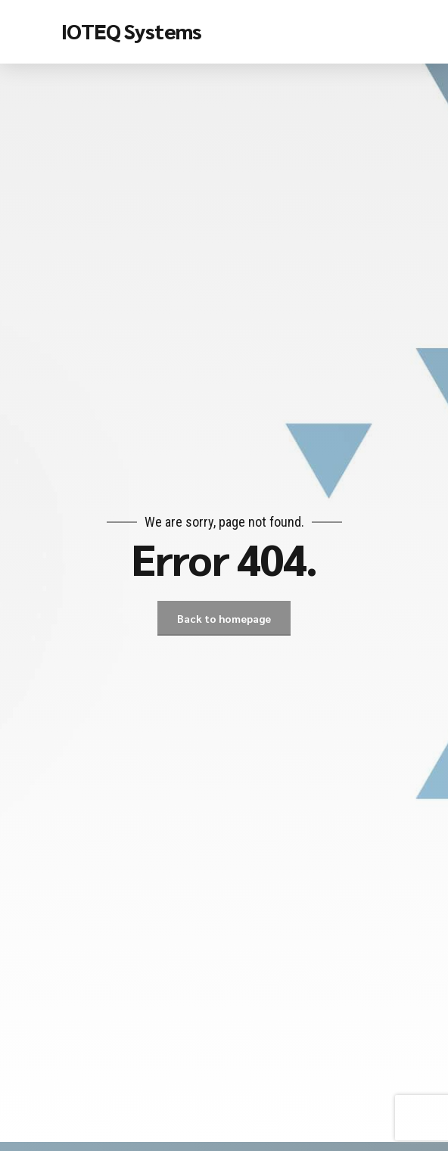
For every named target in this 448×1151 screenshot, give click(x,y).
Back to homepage (224, 618)
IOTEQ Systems (131, 30)
